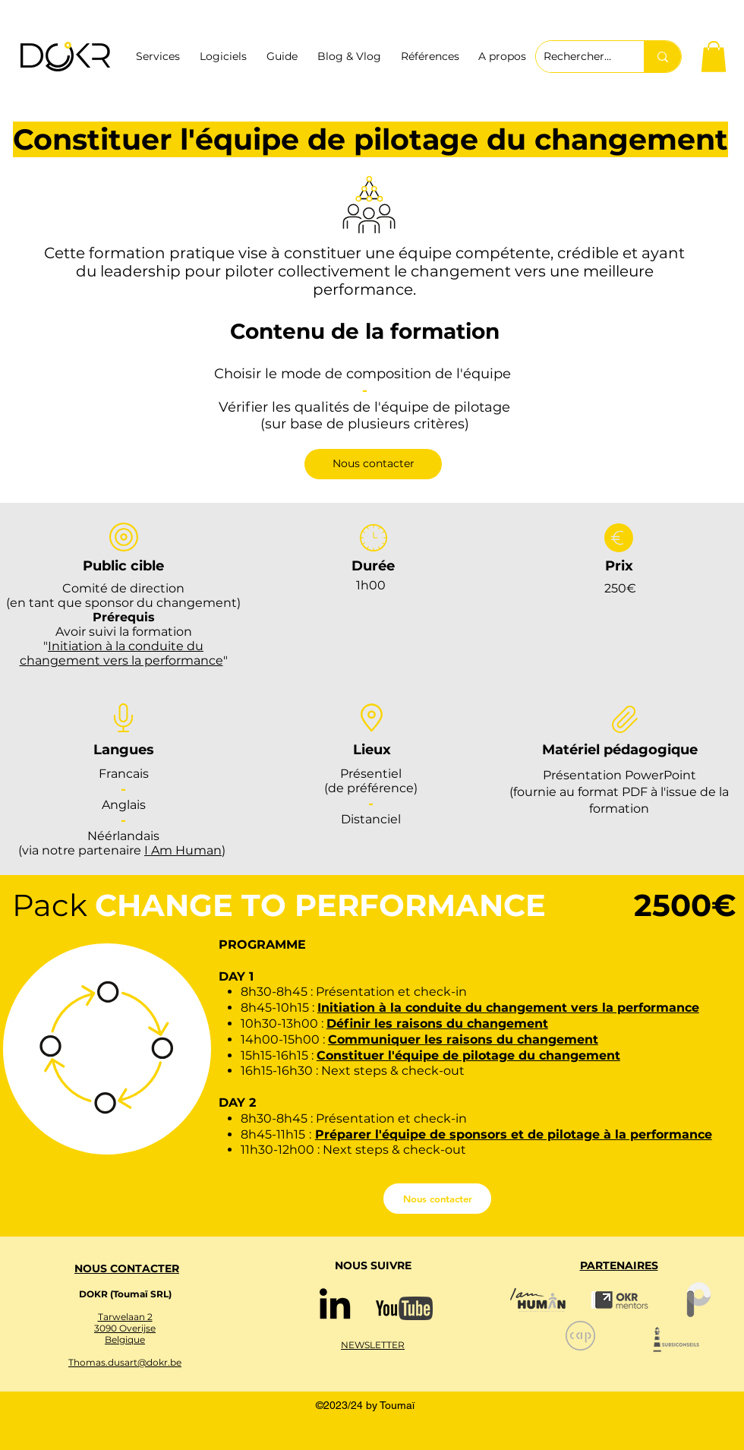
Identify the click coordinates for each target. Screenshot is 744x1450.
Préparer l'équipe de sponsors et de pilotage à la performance (513, 1134)
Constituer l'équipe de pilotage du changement (468, 1055)
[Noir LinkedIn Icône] (335, 1303)
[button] (714, 56)
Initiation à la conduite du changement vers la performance (121, 653)
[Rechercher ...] (578, 56)
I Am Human (183, 850)
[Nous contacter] (373, 464)
